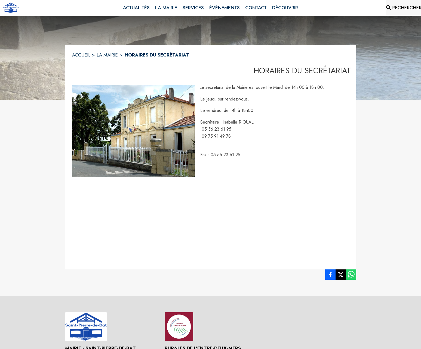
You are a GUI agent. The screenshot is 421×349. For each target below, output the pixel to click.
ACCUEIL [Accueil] (81, 55)
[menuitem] (136, 8)
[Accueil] (11, 7)
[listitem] (330, 275)
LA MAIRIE (107, 55)
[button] (133, 131)
